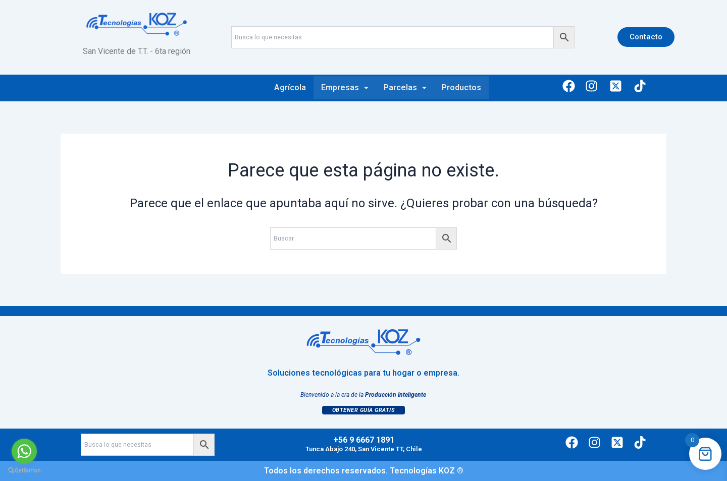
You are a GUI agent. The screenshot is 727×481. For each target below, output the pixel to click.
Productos (461, 87)
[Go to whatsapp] (24, 451)
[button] (345, 87)
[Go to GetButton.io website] (24, 470)
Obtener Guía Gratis (363, 410)
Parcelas (405, 87)
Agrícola (290, 87)
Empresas (345, 87)
